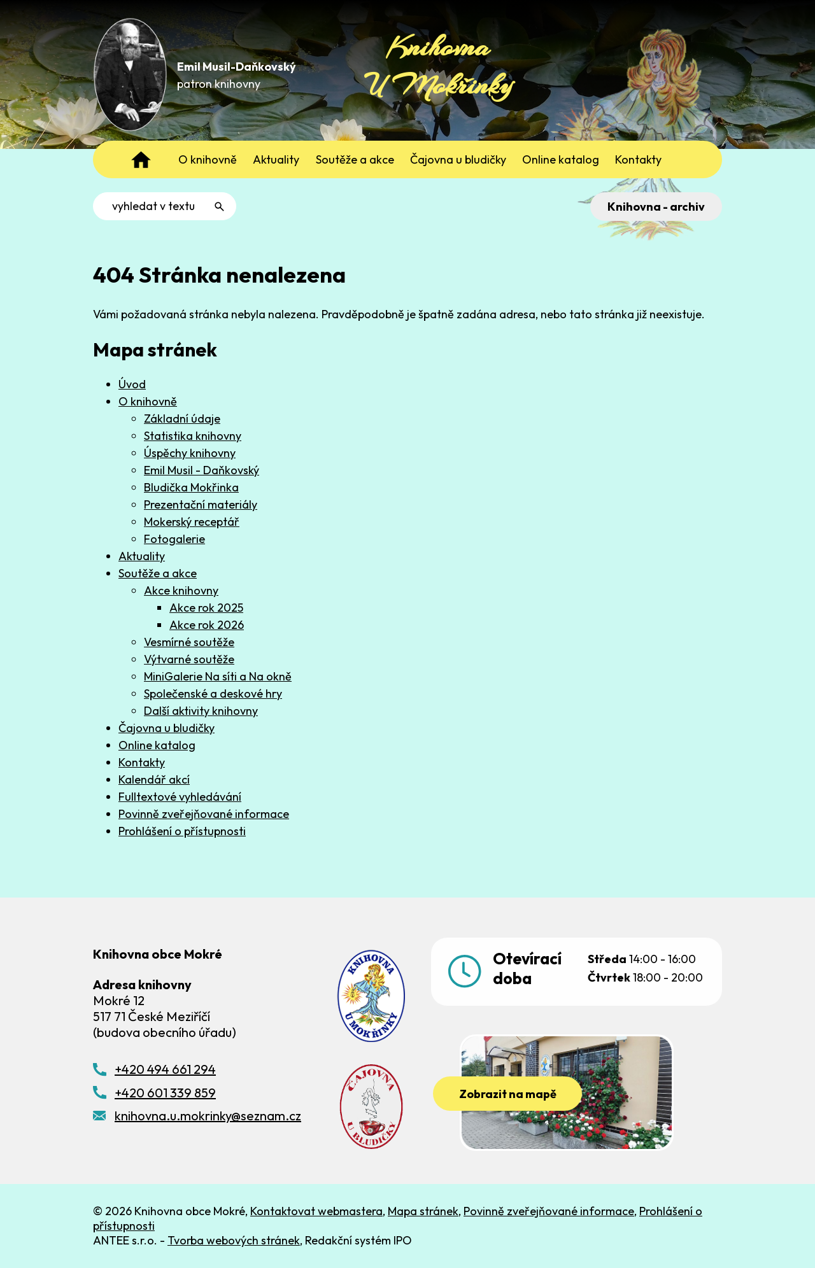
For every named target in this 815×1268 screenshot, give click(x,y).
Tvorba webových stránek (233, 1240)
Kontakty (141, 762)
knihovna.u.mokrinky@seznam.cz (208, 1116)
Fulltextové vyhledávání (179, 796)
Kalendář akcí (154, 779)
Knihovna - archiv (656, 206)
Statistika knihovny (192, 435)
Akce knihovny (181, 590)
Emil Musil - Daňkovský (201, 470)
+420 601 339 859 (165, 1093)
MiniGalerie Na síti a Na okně (218, 676)
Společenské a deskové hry (213, 693)
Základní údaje (182, 418)
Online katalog (156, 745)
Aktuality (141, 556)
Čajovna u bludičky (166, 728)
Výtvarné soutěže (189, 659)
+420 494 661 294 (165, 1069)
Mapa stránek (423, 1211)
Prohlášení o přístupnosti (182, 831)
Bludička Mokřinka (191, 487)
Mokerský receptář (191, 521)
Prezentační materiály (200, 504)
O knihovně (147, 401)
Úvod (132, 384)
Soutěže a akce (157, 573)
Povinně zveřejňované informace (203, 814)
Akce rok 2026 (206, 624)
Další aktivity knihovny (201, 710)
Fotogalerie (174, 539)
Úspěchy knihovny (190, 453)
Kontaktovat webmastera (316, 1211)
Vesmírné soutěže (189, 642)
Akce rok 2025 (206, 607)
